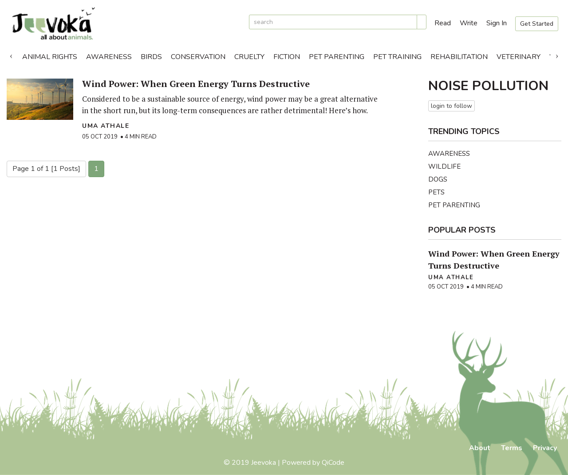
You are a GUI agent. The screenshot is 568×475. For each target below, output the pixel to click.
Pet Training (397, 57)
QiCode (333, 462)
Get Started (536, 24)
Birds (151, 57)
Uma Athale (105, 126)
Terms (511, 448)
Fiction (286, 57)
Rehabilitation (459, 57)
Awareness (109, 57)
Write (468, 23)
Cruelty (249, 57)
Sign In (496, 23)
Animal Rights (49, 57)
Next (556, 54)
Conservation (198, 57)
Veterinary (518, 57)
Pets (436, 192)
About (479, 448)
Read (442, 23)
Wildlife (444, 166)
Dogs (437, 179)
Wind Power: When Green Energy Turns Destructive (196, 84)
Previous (11, 54)
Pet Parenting (336, 57)
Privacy (545, 448)
